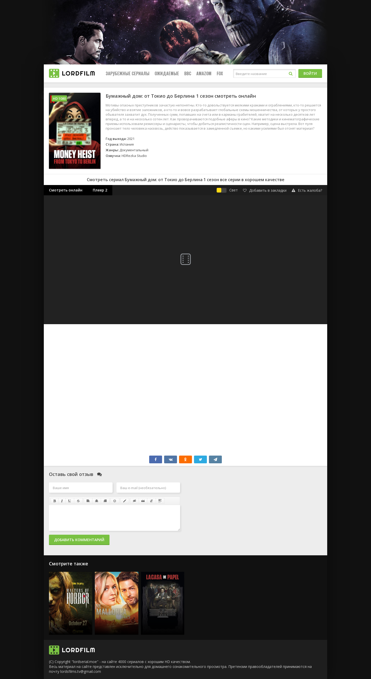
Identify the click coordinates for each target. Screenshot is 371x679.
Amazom (204, 73)
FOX (220, 73)
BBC (187, 73)
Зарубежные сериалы (127, 73)
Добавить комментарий (79, 539)
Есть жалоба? (307, 190)
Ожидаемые (167, 73)
